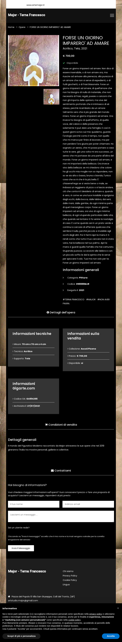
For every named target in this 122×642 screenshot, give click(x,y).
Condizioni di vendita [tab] (61, 424)
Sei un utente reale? (19, 527)
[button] (118, 608)
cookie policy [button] (74, 620)
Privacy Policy (70, 575)
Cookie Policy (70, 580)
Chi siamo (68, 571)
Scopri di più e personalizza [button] (21, 636)
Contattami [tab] (61, 470)
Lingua (66, 584)
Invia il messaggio (21, 548)
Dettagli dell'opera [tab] (61, 312)
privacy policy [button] (95, 614)
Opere (22, 27)
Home (11, 27)
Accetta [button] (111, 636)
